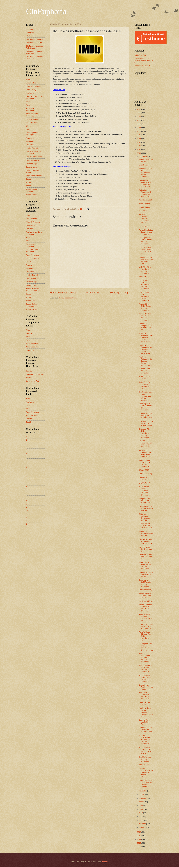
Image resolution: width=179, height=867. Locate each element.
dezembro (143, 156)
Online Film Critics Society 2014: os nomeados (145, 626)
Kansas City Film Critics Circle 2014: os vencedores (145, 463)
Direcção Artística (32, 160)
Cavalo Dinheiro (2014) (145, 703)
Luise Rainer (143, 165)
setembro (143, 798)
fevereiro (142, 824)
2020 (139, 131)
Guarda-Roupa (31, 164)
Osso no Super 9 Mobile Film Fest (145, 722)
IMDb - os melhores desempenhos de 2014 (145, 517)
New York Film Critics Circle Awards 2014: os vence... (145, 750)
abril (141, 816)
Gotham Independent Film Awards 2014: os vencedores (144, 739)
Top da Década (32, 195)
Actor (28, 102)
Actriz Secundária (32, 122)
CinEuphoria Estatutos (34, 39)
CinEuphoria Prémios (34, 43)
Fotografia (30, 145)
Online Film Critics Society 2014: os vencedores (145, 416)
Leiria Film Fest (140, 55)
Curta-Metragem (32, 90)
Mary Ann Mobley (145, 590)
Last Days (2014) (145, 601)
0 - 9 (27, 524)
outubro (142, 795)
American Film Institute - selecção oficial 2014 (145, 617)
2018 (139, 138)
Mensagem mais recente (63, 292)
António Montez (144, 204)
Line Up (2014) (144, 483)
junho (141, 809)
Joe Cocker (143, 211)
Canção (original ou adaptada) (33, 152)
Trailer (28, 182)
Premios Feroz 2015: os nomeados (144, 371)
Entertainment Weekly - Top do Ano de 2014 (146, 687)
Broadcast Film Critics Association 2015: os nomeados (144, 433)
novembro (143, 791)
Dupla (28, 129)
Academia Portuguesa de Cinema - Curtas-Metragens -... (145, 349)
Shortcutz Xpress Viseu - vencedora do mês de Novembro (145, 396)
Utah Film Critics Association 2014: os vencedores (145, 270)
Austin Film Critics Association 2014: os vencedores (145, 317)
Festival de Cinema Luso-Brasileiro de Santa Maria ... (145, 454)
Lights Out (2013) (145, 474)
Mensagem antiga (119, 292)
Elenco (28, 126)
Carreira (29, 371)
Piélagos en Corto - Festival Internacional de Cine (143, 60)
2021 (139, 127)
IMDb (28, 36)
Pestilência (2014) (145, 200)
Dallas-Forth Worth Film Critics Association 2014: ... (146, 385)
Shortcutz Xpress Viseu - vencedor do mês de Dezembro (145, 173)
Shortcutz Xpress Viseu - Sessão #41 (145, 557)
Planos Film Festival (142, 66)
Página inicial (93, 292)
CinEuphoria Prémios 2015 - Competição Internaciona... (145, 183)
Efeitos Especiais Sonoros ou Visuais (33, 289)
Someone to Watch (33, 381)
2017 (139, 142)
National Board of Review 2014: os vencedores (145, 730)
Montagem (30, 141)
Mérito (28, 377)
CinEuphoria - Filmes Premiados (34, 52)
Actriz (28, 105)
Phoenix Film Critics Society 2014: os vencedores (145, 307)
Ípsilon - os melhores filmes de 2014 (146, 534)
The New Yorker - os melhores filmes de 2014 (145, 541)
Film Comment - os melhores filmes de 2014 (145, 526)
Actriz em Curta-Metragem (32, 115)
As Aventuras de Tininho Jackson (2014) (146, 595)
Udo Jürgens (143, 226)
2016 (139, 146)
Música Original (32, 148)
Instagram (30, 33)
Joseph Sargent (145, 207)
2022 (139, 124)
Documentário (31, 83)
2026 (139, 109)
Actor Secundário (32, 119)
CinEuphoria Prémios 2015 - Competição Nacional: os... (145, 193)
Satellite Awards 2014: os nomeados (145, 759)
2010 (139, 843)
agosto (142, 802)
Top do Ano (30, 186)
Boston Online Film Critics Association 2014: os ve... (145, 696)
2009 (139, 847)
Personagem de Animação (32, 134)
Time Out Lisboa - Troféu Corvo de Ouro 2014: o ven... (146, 250)
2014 (139, 153)
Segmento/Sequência (34, 176)
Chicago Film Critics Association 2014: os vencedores (144, 296)
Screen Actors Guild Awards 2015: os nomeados (145, 583)
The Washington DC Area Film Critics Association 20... (145, 636)
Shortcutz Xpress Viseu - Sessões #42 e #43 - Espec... (146, 260)
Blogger (104, 862)
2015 (139, 149)
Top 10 (28, 422)
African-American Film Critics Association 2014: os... (145, 608)
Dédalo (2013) (144, 470)
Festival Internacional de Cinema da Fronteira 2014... (146, 772)
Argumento (30, 138)
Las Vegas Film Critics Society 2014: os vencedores (145, 241)
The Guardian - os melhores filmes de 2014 (146, 508)
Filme (28, 79)
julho (141, 806)
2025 (139, 113)
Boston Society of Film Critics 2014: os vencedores (145, 668)
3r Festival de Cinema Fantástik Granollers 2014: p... (144, 491)
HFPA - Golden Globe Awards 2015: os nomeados (145, 565)
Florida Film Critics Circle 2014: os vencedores (146, 232)
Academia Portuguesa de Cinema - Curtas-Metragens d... (145, 337)
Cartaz (28, 179)
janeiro (142, 827)
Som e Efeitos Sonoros (34, 157)
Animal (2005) (144, 765)
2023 (139, 120)
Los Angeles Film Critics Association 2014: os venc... (146, 647)
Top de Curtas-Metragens (31, 190)
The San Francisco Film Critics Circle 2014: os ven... (145, 444)
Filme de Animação (33, 86)
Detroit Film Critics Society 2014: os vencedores (146, 423)
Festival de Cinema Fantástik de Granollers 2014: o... (144, 219)
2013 (139, 832)
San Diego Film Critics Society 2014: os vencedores (145, 407)
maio (141, 813)
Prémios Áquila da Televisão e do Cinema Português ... (145, 783)
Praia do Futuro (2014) (144, 377)
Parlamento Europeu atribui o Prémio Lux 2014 (145, 327)
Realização (30, 93)
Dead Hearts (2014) (143, 478)
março (141, 820)
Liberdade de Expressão (35, 374)
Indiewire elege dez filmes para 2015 (145, 549)
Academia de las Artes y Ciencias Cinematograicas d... (146, 712)
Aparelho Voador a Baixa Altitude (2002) (146, 574)
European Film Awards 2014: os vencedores (145, 501)
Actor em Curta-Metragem (32, 109)
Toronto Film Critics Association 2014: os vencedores (144, 284)
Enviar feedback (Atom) (68, 298)
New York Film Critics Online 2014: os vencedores (145, 678)
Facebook (30, 29)
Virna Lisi (142, 277)
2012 (139, 836)
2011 (139, 839)
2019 (139, 135)
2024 (139, 117)
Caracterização (32, 167)
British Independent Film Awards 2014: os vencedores (144, 658)
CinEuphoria (46, 11)
